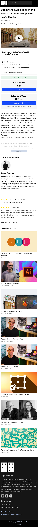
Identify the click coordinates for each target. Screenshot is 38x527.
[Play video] (19, 38)
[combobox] (20, 3)
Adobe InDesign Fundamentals (12, 339)
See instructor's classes (9, 192)
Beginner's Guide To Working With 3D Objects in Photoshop (15, 53)
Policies (19, 525)
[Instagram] (10, 496)
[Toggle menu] (35, 3)
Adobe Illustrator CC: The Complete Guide (16, 394)
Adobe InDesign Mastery (9, 367)
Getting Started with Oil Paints (11, 311)
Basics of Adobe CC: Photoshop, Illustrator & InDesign (16, 254)
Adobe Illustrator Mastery (10, 283)
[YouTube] (2, 496)
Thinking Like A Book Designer (12, 422)
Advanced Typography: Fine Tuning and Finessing (18, 450)
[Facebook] (6, 496)
